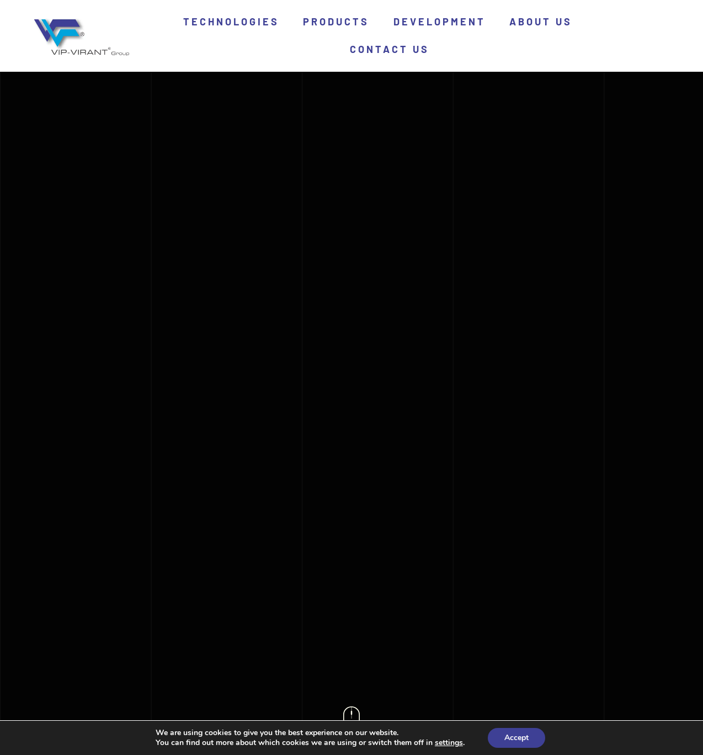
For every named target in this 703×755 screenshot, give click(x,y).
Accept (516, 737)
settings (449, 743)
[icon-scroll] (351, 711)
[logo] (79, 21)
